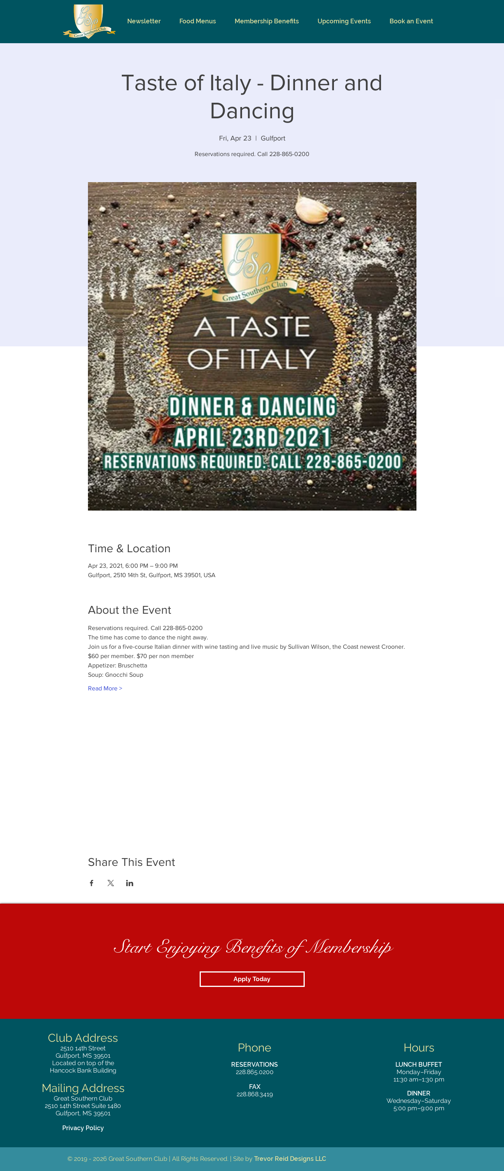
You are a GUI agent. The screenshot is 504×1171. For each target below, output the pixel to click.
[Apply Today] (252, 979)
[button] (197, 21)
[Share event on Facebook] (91, 883)
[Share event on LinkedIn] (129, 883)
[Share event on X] (110, 883)
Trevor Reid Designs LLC (290, 1158)
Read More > (105, 688)
